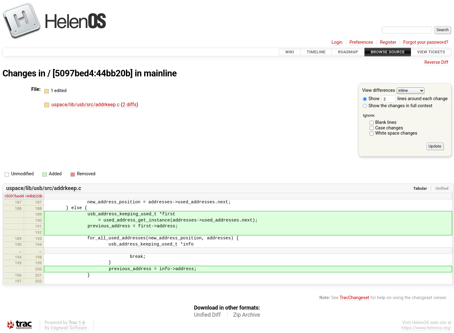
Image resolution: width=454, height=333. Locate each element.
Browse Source (388, 52)
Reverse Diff (436, 62)
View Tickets (431, 52)
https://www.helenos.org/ (426, 328)
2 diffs (129, 105)
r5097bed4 (14, 196)
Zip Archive (246, 315)
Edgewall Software (69, 328)
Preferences (361, 42)
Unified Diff (207, 315)
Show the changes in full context (397, 105)
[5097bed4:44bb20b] (93, 73)
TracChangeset (354, 297)
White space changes (396, 133)
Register (388, 42)
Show (371, 98)
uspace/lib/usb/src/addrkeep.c (86, 105)
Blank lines (385, 122)
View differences (378, 90)
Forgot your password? (425, 42)
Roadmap (348, 52)
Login (337, 42)
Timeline (316, 52)
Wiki (289, 52)
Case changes (389, 128)
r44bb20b (33, 196)
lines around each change (414, 98)
